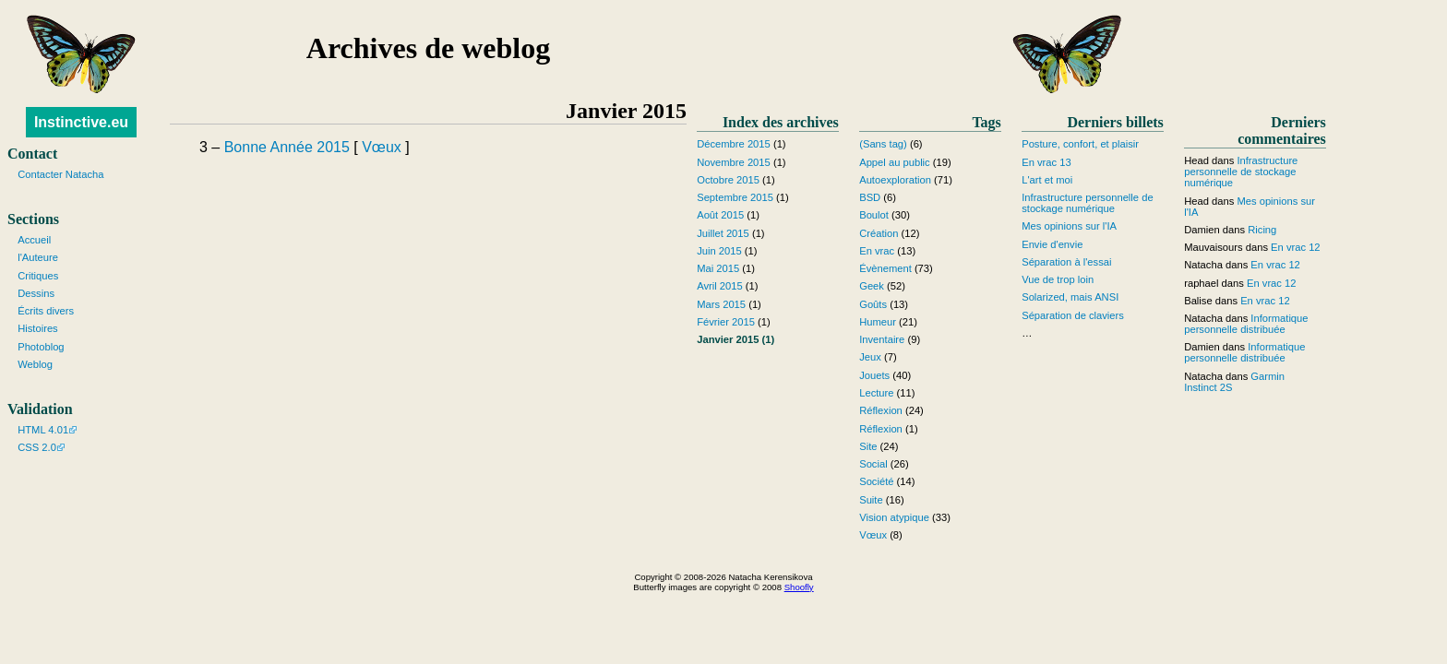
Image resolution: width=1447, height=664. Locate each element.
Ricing (1262, 229)
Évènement (885, 268)
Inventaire (881, 339)
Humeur (877, 321)
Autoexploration (895, 179)
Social (873, 463)
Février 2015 (726, 321)
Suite (871, 499)
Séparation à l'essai (1066, 261)
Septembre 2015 (735, 197)
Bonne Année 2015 (287, 147)
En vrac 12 (1295, 247)
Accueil (34, 239)
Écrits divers (46, 310)
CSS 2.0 (37, 447)
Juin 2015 (719, 250)
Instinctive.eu (81, 122)
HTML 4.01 (43, 429)
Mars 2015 (721, 304)
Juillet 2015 (723, 233)
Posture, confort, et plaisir (1080, 143)
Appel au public (894, 162)
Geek (871, 285)
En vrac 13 (1046, 162)
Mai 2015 (718, 268)
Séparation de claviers (1073, 315)
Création (878, 233)
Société (876, 481)
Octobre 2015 (728, 179)
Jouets (874, 375)
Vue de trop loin (1058, 279)
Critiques (38, 275)
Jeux (870, 356)
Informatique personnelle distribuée (1246, 324)
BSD (869, 197)
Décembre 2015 (734, 143)
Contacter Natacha (60, 174)
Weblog (35, 364)
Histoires (38, 328)
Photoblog (41, 346)
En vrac (876, 250)
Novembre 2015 (734, 162)
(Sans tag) (883, 143)
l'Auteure (38, 257)
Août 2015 (720, 214)
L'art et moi (1047, 179)
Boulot (874, 214)
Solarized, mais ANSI (1070, 296)
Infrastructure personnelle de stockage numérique (1087, 203)
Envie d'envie (1052, 244)
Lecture (876, 392)
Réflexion (881, 410)
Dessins (36, 293)
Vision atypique (894, 517)
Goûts (873, 304)
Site (868, 446)
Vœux (381, 147)
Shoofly (799, 587)
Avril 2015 (720, 285)
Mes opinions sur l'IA (1069, 225)
